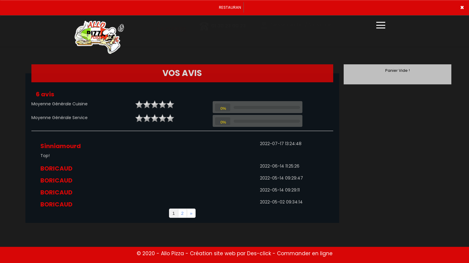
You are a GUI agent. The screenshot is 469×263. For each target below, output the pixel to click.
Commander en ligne (305, 253)
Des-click (259, 253)
